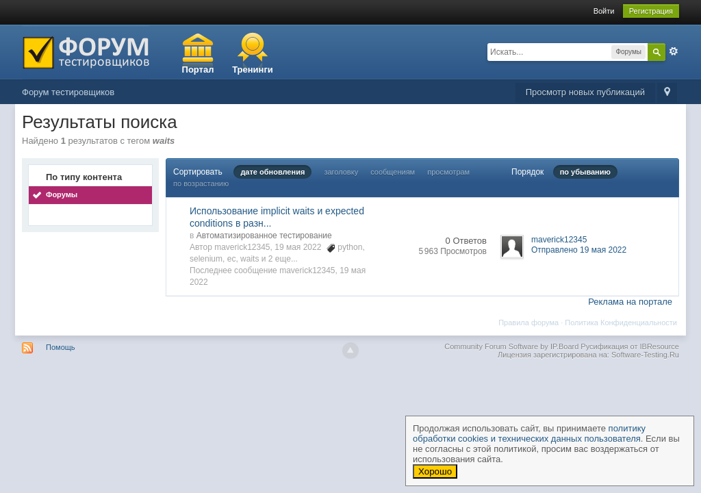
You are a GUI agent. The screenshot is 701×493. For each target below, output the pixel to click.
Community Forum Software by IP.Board (511, 346)
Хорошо (435, 471)
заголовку (341, 172)
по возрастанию (201, 183)
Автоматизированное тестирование (264, 235)
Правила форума (528, 322)
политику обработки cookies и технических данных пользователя (529, 433)
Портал (198, 69)
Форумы (61, 194)
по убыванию (585, 172)
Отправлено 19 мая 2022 (578, 250)
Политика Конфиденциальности (621, 322)
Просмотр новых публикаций (585, 92)
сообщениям (392, 172)
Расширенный (673, 51)
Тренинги (252, 69)
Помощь (60, 347)
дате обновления (272, 172)
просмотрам (448, 172)
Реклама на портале (630, 301)
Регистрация (651, 11)
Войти (604, 11)
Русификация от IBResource (628, 346)
